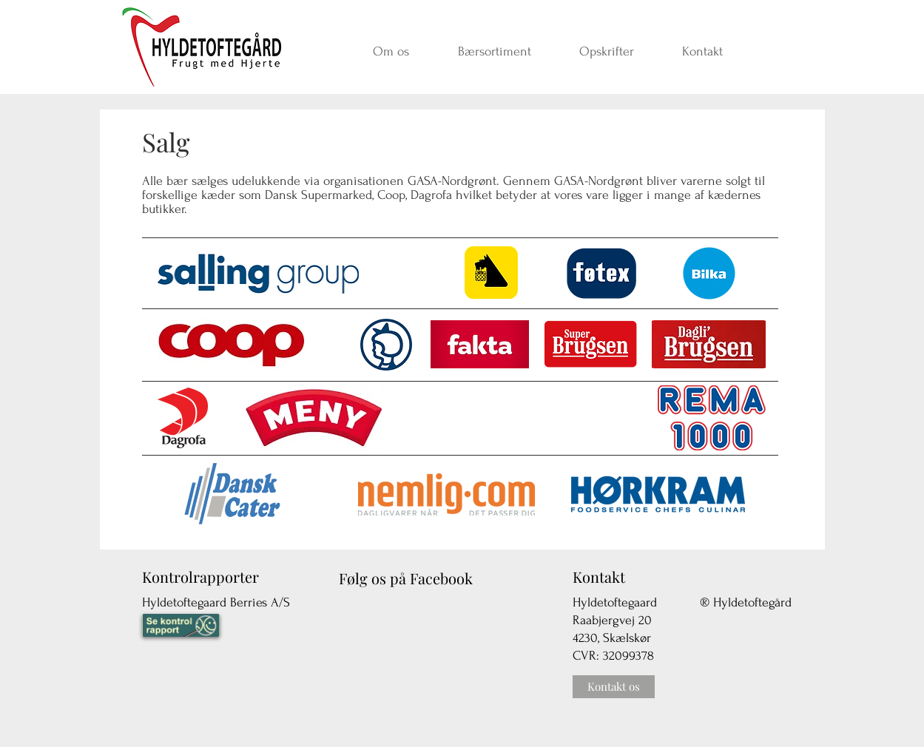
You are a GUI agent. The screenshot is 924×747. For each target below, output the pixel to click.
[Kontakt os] (614, 686)
